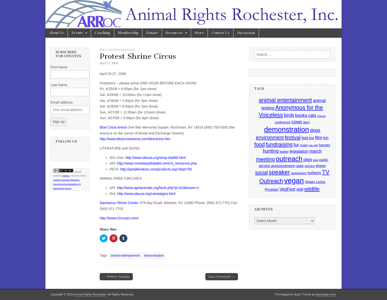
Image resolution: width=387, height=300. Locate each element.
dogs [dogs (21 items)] (315, 130)
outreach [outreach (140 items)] (289, 159)
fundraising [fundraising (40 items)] (279, 144)
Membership (128, 33)
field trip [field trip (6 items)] (308, 138)
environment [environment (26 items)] (270, 137)
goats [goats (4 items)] (304, 145)
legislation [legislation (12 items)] (299, 151)
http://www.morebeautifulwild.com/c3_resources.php (157, 163)
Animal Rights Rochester (90, 294)
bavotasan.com (326, 294)
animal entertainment (125, 255)
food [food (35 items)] (259, 144)
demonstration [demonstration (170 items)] (286, 129)
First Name (59, 67)
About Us (56, 33)
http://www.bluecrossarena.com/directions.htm (135, 139)
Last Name (59, 85)
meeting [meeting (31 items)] (265, 159)
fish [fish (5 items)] (326, 138)
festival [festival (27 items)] (293, 137)
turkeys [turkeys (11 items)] (314, 172)
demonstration (154, 255)
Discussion (246, 33)
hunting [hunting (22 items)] (271, 151)
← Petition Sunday (116, 277)
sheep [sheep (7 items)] (321, 166)
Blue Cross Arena (113, 127)
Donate (152, 33)
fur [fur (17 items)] (296, 144)
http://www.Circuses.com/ (119, 218)
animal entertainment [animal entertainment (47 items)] (285, 100)
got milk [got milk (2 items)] (313, 145)
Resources (174, 33)
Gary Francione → (222, 277)
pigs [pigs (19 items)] (307, 159)
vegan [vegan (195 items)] (294, 180)
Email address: (62, 102)
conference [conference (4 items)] (282, 122)
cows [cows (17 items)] (296, 121)
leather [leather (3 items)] (284, 151)
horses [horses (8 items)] (324, 145)
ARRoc (66, 176)
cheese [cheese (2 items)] (321, 115)
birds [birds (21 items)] (289, 115)
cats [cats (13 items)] (312, 115)
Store (199, 33)
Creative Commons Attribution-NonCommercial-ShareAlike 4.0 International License (67, 184)
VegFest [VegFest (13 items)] (287, 189)
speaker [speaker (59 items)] (279, 172)
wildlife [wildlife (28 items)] (312, 189)
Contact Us (221, 33)
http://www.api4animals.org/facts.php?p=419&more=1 (158, 188)
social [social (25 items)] (261, 172)
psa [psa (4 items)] (315, 160)
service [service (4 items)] (310, 166)
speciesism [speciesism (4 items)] (299, 173)
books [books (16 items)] (301, 115)
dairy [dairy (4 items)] (306, 122)
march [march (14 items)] (316, 151)
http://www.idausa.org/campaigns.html (146, 194)
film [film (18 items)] (318, 137)
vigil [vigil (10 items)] (299, 189)
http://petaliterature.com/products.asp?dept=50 (156, 169)
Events (77, 33)
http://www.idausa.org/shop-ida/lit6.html (155, 158)
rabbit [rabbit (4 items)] (300, 166)
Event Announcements (117, 49)
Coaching (102, 33)
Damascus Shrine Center (119, 203)
